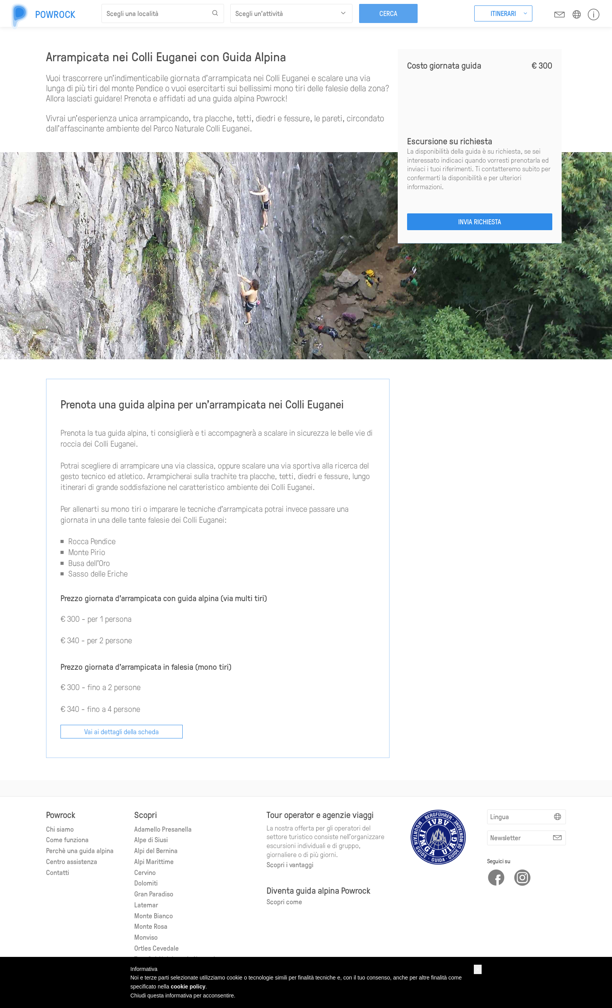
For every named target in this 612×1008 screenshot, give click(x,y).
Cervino (145, 871)
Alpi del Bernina (156, 849)
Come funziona (67, 838)
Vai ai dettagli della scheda (121, 730)
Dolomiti (146, 882)
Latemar (146, 904)
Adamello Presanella (163, 828)
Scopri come (284, 900)
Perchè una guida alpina (80, 849)
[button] (478, 969)
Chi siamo (60, 828)
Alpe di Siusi (151, 838)
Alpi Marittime (154, 860)
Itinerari (503, 13)
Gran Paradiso (153, 893)
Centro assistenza (71, 860)
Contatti (57, 871)
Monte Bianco (153, 914)
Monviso (146, 936)
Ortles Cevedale (156, 947)
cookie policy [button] (188, 986)
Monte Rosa (150, 925)
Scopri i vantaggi (290, 863)
